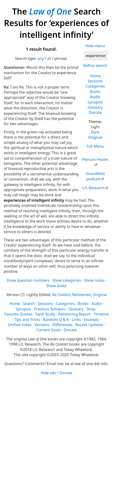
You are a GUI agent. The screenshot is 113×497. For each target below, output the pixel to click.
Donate (95, 112)
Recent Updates (89, 324)
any (41, 58)
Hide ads (48, 372)
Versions (41, 324)
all (49, 58)
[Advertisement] (56, 435)
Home (95, 75)
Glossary (95, 107)
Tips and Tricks (27, 319)
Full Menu (95, 146)
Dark (95, 132)
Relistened (81, 294)
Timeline (101, 314)
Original (95, 137)
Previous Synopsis (49, 309)
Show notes (94, 280)
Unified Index (20, 324)
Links (76, 319)
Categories (95, 86)
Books (95, 91)
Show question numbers (28, 280)
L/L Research (93, 187)
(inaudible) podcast (95, 176)
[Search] (95, 56)
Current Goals (48, 329)
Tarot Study (45, 314)
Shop (91, 309)
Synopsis (95, 102)
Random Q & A (56, 319)
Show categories (66, 280)
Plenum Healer (95, 159)
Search (29, 303)
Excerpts (91, 319)
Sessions (95, 81)
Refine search (95, 65)
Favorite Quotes (18, 314)
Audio (95, 96)
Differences (62, 324)
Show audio (56, 285)
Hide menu (95, 45)
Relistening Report (74, 314)
